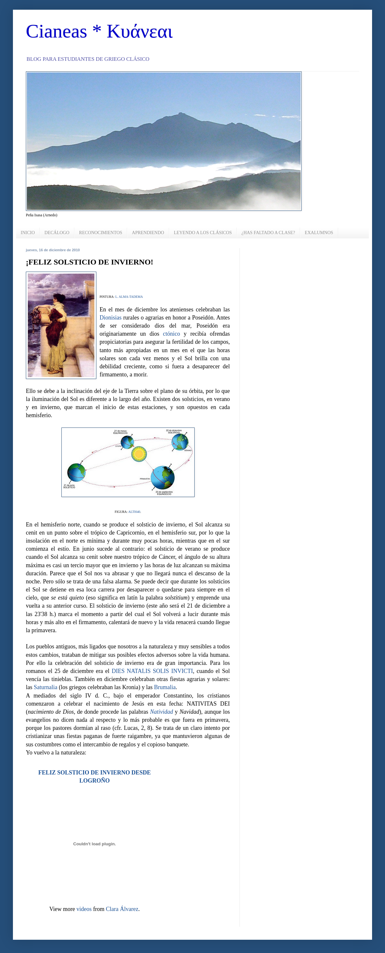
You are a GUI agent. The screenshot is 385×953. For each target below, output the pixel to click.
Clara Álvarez (122, 909)
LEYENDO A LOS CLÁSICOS (203, 232)
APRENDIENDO (148, 232)
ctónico (171, 333)
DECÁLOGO (57, 232)
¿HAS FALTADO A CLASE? (268, 232)
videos (83, 909)
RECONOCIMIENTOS (101, 232)
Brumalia (165, 687)
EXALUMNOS (319, 232)
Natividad (161, 712)
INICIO (28, 232)
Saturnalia (46, 687)
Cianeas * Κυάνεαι (99, 31)
